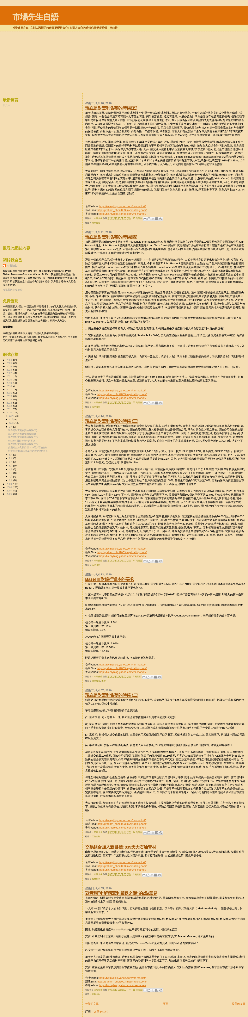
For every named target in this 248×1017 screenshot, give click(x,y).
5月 (11, 465)
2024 (9, 366)
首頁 (165, 1003)
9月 (11, 427)
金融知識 (96, 681)
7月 (11, 458)
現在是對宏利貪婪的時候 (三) (111, 421)
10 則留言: (138, 218)
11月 (11, 419)
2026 (9, 360)
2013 (9, 402)
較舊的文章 (238, 1003)
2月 (11, 476)
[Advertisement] (124, 42)
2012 (9, 405)
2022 (9, 373)
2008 (9, 487)
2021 (9, 376)
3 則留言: (137, 676)
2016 (9, 392)
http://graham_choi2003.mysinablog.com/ (122, 210)
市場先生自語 (35, 16)
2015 (9, 396)
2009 (9, 484)
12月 (11, 416)
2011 (9, 409)
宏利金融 (96, 223)
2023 (9, 369)
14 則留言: (138, 560)
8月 (11, 454)
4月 (11, 469)
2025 (9, 363)
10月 (11, 423)
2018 (9, 386)
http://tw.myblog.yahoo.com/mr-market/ (122, 206)
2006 (9, 493)
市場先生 (12, 265)
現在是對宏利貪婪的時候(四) (111, 237)
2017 (9, 389)
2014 (9, 399)
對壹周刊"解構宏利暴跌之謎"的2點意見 (121, 893)
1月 (11, 480)
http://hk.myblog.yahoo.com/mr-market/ (122, 213)
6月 (11, 462)
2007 (9, 490)
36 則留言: (138, 402)
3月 (11, 473)
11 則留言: (138, 990)
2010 (9, 412)
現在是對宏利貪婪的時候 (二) (111, 695)
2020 (9, 379)
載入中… (8, 105)
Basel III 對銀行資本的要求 (109, 579)
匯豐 (104, 681)
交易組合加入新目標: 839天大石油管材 (120, 847)
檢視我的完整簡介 (13, 289)
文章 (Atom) (101, 1011)
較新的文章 (92, 1003)
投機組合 (96, 879)
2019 (9, 383)
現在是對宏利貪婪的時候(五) (111, 108)
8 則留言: (137, 874)
